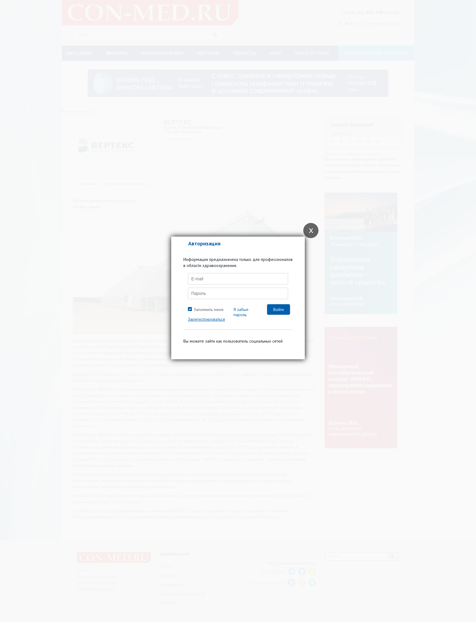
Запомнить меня (208, 309)
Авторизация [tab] (204, 243)
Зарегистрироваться (206, 319)
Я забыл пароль (240, 312)
